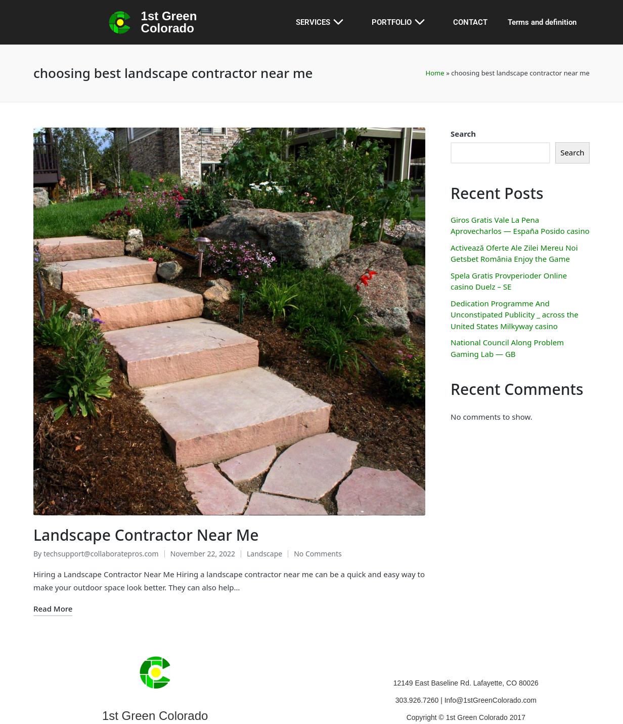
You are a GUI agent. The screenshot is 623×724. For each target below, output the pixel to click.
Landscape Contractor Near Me (146, 509)
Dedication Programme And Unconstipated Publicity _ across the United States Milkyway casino (515, 314)
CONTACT (470, 22)
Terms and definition (542, 22)
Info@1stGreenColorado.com (490, 674)
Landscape (264, 528)
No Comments (318, 528)
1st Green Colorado (169, 22)
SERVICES (323, 22)
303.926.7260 (418, 674)
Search (463, 134)
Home (434, 72)
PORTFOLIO (402, 22)
